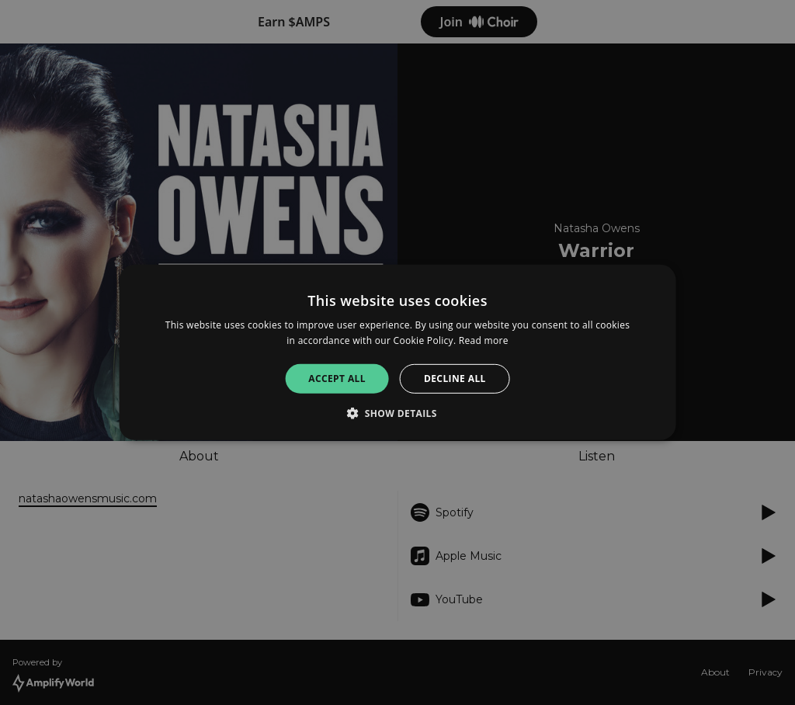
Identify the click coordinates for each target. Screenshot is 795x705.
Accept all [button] (337, 378)
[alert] (397, 352)
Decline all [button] (455, 378)
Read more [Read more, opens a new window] (484, 340)
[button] (397, 413)
